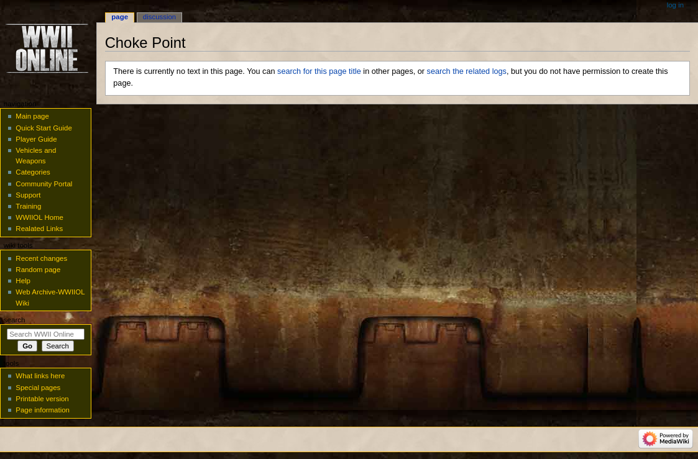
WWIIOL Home (39, 217)
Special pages (38, 387)
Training (28, 206)
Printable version (42, 398)
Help (23, 280)
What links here (40, 375)
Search (14, 320)
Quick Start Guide (43, 128)
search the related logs (467, 71)
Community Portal (44, 184)
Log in (675, 5)
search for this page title (319, 71)
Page (119, 16)
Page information (43, 410)
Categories (33, 172)
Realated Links (39, 228)
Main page (32, 116)
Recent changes (41, 258)
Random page (38, 269)
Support (28, 195)
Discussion (159, 16)
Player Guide (36, 139)
